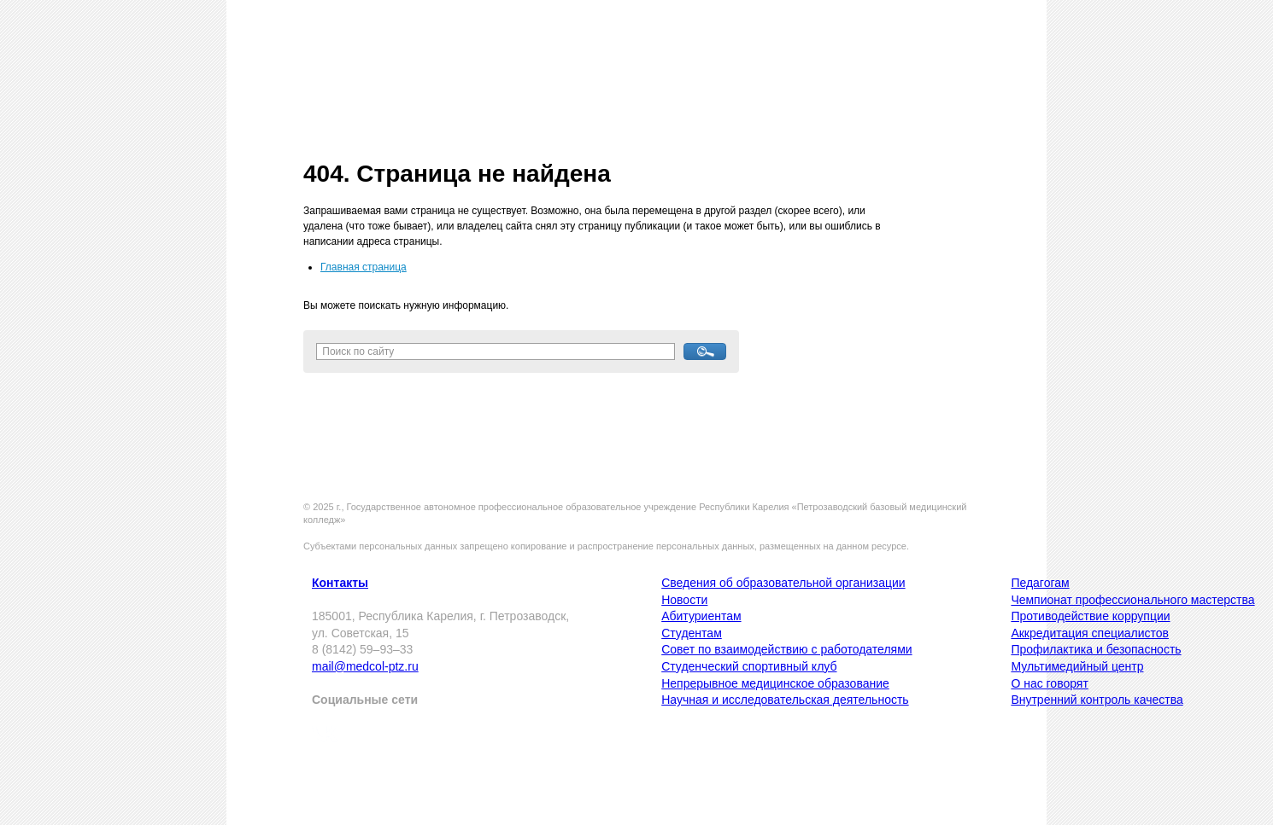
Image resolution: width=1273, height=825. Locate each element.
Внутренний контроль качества (1096, 699)
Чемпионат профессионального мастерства (1132, 600)
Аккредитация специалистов (1090, 633)
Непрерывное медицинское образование (775, 683)
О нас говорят (1049, 683)
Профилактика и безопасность (1096, 649)
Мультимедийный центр (1077, 666)
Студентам (691, 633)
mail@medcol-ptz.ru (365, 666)
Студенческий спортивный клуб (748, 666)
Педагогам (1040, 583)
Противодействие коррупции (1090, 616)
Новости (684, 600)
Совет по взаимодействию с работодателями (786, 649)
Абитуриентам (701, 616)
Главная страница (363, 267)
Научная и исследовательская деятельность (784, 699)
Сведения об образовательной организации (783, 583)
